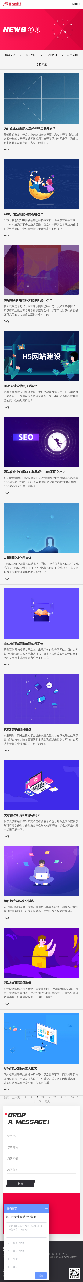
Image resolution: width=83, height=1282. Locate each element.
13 (30, 1097)
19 (66, 1097)
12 (24, 1097)
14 (36, 1097)
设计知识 (31, 55)
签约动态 (10, 55)
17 (54, 1097)
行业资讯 (52, 55)
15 (42, 1097)
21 (78, 1097)
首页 (6, 1097)
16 (48, 1097)
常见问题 (41, 64)
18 (60, 1097)
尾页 (47, 1101)
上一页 (16, 1097)
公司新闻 (72, 55)
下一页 (37, 1101)
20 (72, 1097)
